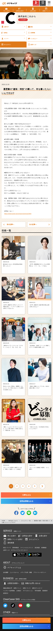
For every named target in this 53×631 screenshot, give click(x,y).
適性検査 (8, 542)
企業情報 (39, 32)
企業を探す (41, 535)
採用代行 (5, 593)
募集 (39, 26)
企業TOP (13, 26)
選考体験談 (15, 547)
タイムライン (6, 44)
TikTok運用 (38, 590)
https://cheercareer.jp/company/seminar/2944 (17, 213)
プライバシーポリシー (39, 572)
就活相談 (37, 547)
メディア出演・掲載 (26, 572)
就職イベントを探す (13, 539)
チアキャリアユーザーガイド (19, 550)
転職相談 (43, 547)
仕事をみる (26, 495)
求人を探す (9, 535)
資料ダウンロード (37, 588)
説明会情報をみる (26, 501)
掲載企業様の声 (7, 588)
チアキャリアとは (12, 567)
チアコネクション (28, 590)
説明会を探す (25, 535)
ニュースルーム (14, 572)
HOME (3, 520)
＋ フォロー (23, 19)
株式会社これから (13, 520)
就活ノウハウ (7, 547)
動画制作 (45, 590)
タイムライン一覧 (26, 520)
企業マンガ (39, 44)
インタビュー (39, 38)
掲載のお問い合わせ (30, 583)
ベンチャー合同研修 (9, 590)
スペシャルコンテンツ (26, 547)
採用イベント (17, 588)
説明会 (13, 32)
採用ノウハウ (27, 588)
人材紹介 (18, 590)
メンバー (13, 38)
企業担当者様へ (11, 583)
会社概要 (5, 572)
